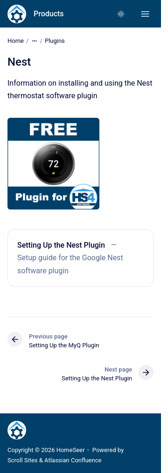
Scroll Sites (22, 460)
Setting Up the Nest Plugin (61, 245)
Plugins (55, 40)
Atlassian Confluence (72, 460)
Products (49, 13)
